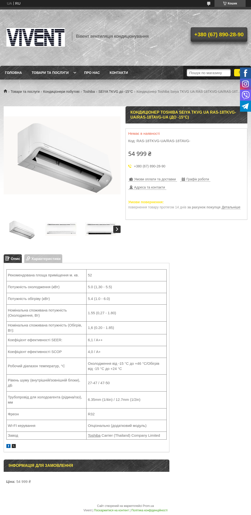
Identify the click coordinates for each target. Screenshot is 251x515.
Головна (13, 73)
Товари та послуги (50, 73)
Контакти (119, 73)
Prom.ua (148, 506)
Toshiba (89, 92)
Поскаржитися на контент (111, 510)
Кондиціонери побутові (61, 92)
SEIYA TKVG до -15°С (115, 92)
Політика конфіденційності (149, 510)
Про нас (92, 73)
